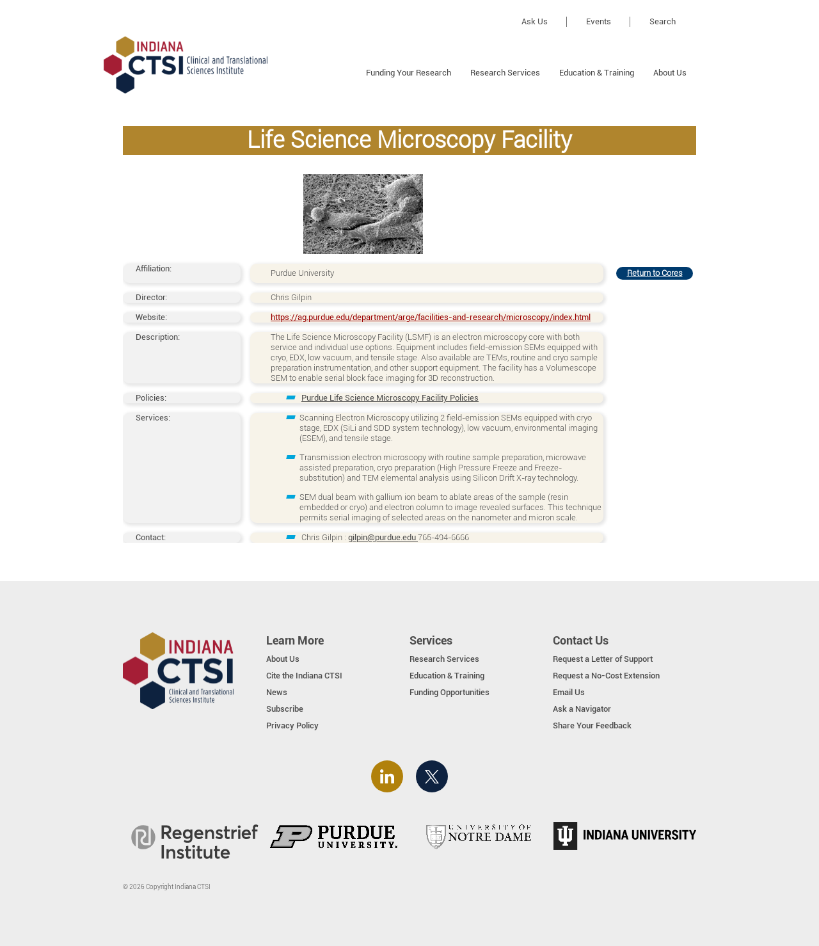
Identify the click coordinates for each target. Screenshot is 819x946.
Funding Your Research (408, 72)
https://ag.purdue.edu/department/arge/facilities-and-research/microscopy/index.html (431, 317)
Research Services (505, 72)
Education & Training (596, 72)
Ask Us (534, 21)
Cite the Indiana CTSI (304, 675)
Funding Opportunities (449, 692)
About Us (670, 72)
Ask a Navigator (582, 709)
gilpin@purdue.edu (383, 537)
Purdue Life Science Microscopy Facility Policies (390, 398)
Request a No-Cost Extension (606, 675)
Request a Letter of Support (603, 659)
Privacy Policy (292, 725)
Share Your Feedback (592, 725)
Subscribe (284, 709)
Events (598, 21)
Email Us (569, 692)
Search (662, 21)
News (276, 692)
